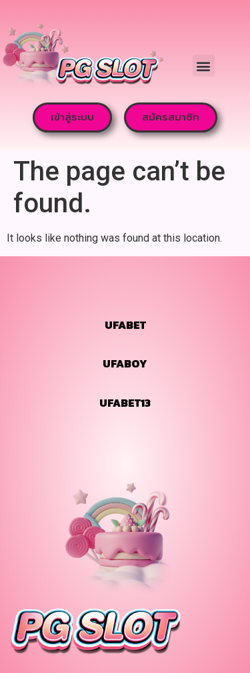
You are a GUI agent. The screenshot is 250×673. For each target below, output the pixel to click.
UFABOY (125, 363)
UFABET (125, 325)
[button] (204, 66)
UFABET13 (125, 403)
